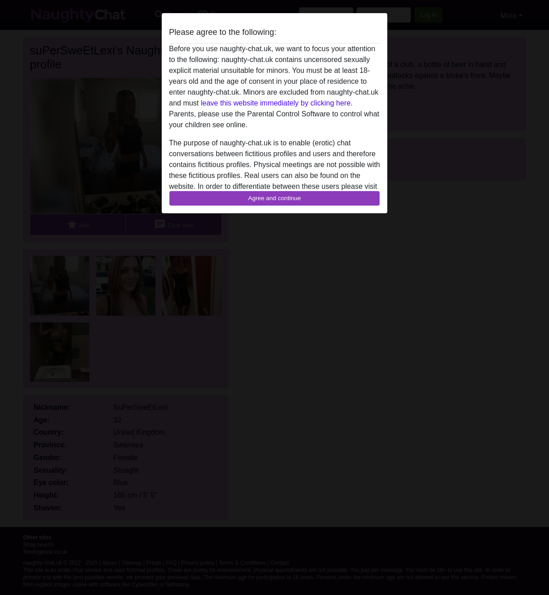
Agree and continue (274, 198)
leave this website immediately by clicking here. (276, 103)
